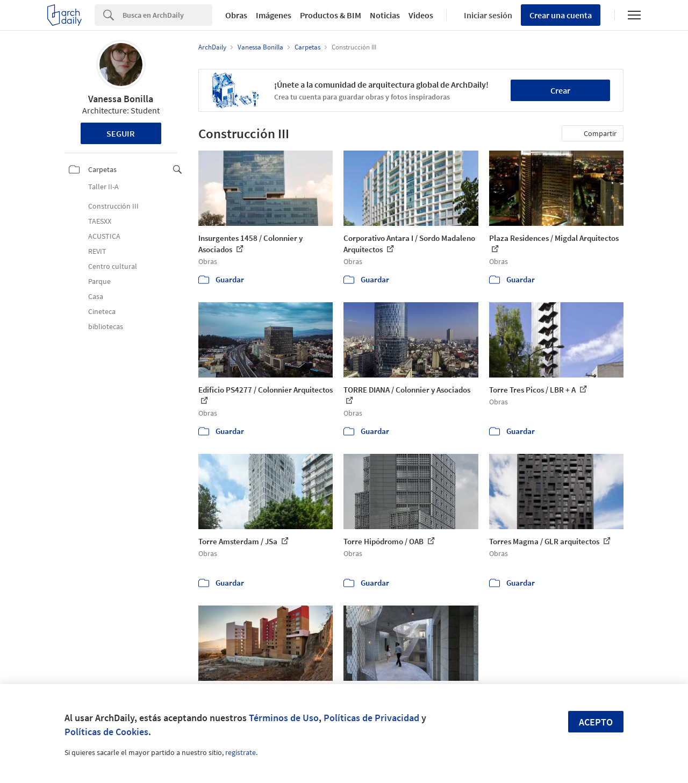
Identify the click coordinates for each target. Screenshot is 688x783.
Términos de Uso (284, 717)
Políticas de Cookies (106, 731)
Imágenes (273, 15)
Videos (420, 15)
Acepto (596, 722)
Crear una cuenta (560, 15)
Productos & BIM (330, 15)
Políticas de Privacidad (371, 717)
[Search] (167, 15)
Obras (236, 15)
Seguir (120, 133)
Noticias (385, 15)
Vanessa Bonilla (120, 98)
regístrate (240, 752)
